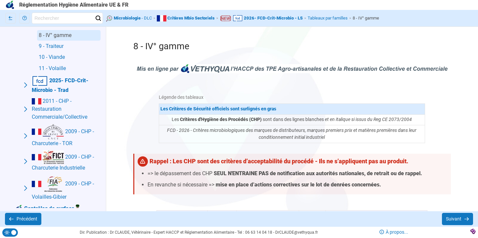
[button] (24, 18)
